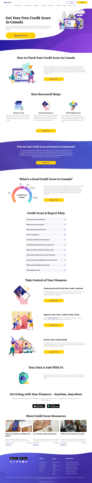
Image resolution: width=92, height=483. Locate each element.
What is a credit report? (46, 234)
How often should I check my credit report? (46, 239)
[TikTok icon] (17, 461)
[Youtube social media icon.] (23, 461)
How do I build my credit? (46, 270)
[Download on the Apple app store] (14, 458)
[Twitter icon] (20, 461)
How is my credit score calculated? (46, 219)
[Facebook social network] (11, 461)
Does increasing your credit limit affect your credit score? (46, 260)
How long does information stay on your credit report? (46, 255)
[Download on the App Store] (38, 406)
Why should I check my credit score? (46, 229)
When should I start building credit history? (46, 265)
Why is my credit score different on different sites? (46, 250)
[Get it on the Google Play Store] (23, 458)
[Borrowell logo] (7, 2)
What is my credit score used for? (46, 224)
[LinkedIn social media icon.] (26, 461)
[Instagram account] (14, 461)
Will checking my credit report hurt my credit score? (46, 244)
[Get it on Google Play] (53, 406)
